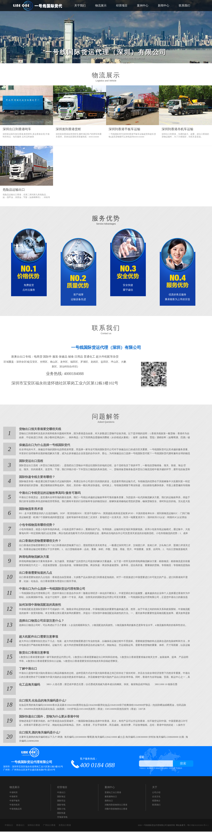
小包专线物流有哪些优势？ (36, 525)
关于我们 (80, 5)
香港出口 (20, 825)
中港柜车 (13, 797)
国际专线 (61, 805)
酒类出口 (109, 801)
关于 (154, 787)
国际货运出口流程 (30, 461)
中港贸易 (172, 769)
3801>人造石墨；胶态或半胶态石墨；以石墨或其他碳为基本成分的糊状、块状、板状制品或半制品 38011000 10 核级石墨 (108, 685)
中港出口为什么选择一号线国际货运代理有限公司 (50, 589)
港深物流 (150, 769)
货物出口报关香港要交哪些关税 (39, 429)
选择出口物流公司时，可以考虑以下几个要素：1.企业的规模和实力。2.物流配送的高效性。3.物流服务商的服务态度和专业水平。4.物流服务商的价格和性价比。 (97, 625)
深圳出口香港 (34, 825)
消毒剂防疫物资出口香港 (116, 805)
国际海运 (61, 797)
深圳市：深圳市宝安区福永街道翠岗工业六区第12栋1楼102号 (33, 767)
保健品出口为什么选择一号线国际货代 (43, 445)
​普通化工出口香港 (113, 793)
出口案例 (164, 769)
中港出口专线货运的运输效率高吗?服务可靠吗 (48, 493)
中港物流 (157, 769)
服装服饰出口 (111, 797)
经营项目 (121, 5)
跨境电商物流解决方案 (33, 557)
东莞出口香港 (65, 825)
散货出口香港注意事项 (33, 653)
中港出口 (142, 769)
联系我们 (184, 5)
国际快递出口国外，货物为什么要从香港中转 (47, 717)
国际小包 (61, 809)
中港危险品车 (15, 809)
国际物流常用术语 (30, 509)
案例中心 (142, 5)
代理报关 (179, 769)
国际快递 (61, 813)
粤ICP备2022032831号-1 (197, 826)
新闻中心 (163, 5)
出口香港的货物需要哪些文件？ (39, 541)
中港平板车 (14, 801)
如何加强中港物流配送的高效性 (39, 605)
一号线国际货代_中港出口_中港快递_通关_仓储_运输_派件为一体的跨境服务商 (38, 5)
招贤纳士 (156, 801)
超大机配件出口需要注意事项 (37, 637)
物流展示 (101, 5)
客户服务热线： (97, 763)
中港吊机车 (14, 805)
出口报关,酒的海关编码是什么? (38, 733)
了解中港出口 (27, 669)
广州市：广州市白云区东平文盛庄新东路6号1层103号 (29, 770)
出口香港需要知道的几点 (34, 573)
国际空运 (61, 801)
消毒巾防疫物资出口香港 (116, 809)
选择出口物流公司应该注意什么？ (40, 621)
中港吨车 (13, 793)
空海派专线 (62, 817)
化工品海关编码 (29, 685)
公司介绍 (156, 793)
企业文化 (156, 797)
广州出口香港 (49, 825)
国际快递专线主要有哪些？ (36, 477)
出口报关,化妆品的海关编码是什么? (41, 701)
